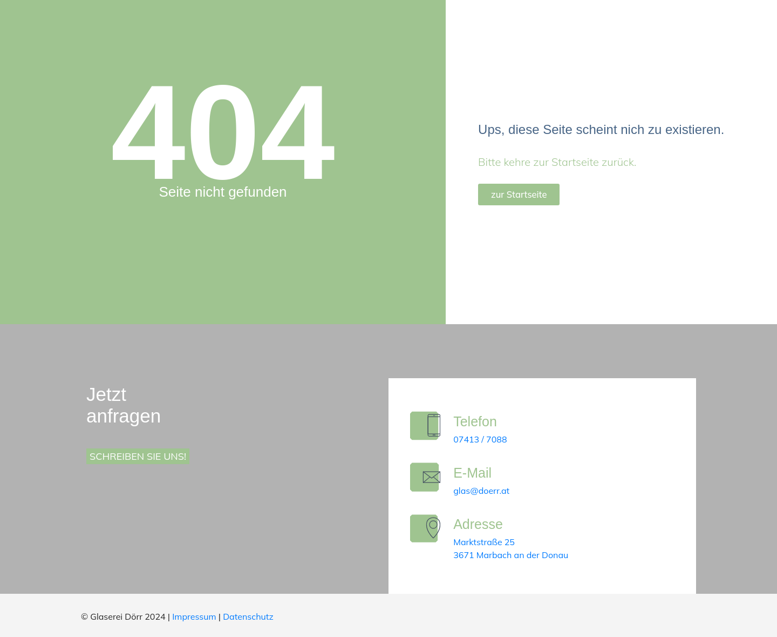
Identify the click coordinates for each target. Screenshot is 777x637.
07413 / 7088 (485, 439)
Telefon (480, 421)
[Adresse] (427, 530)
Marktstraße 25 (489, 542)
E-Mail (477, 472)
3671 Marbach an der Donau (515, 554)
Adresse (483, 524)
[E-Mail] (427, 479)
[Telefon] (427, 428)
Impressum (194, 616)
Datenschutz (248, 616)
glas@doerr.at (486, 490)
